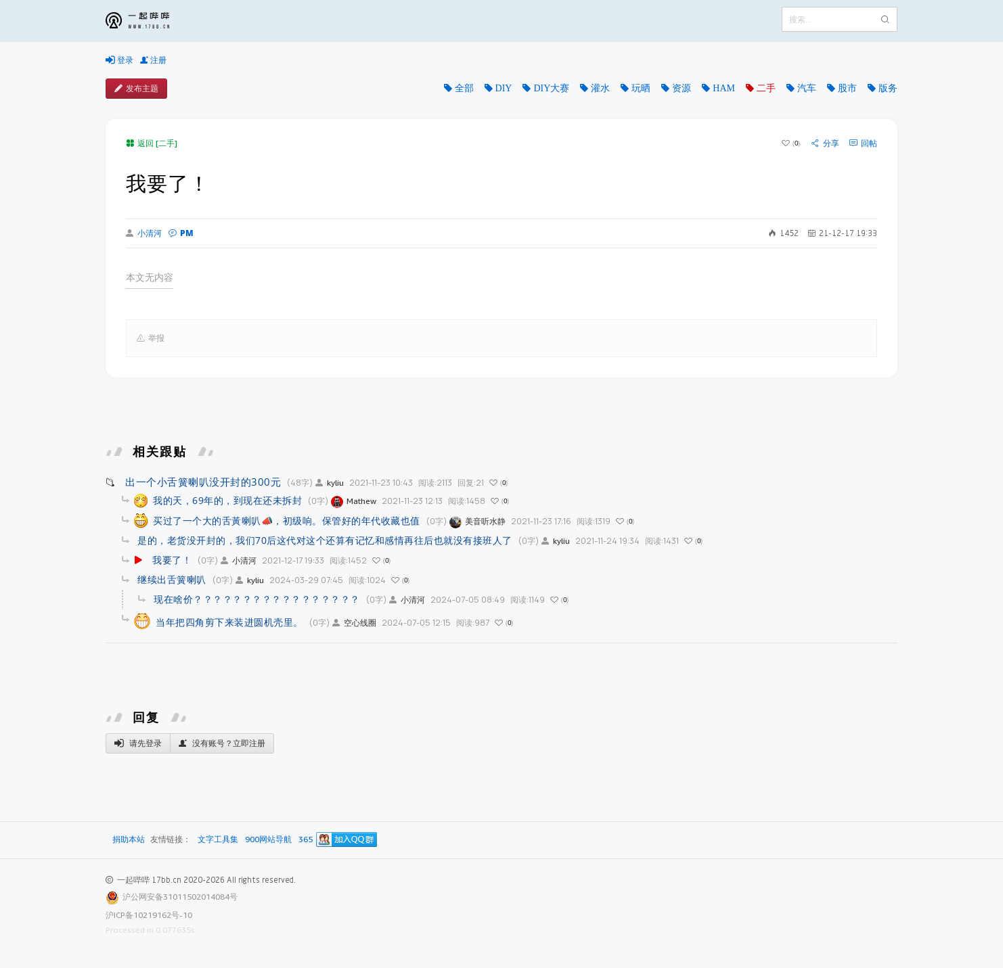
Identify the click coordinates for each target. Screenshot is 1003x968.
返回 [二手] (151, 143)
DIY (503, 88)
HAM (724, 88)
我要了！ (172, 559)
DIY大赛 (551, 88)
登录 (119, 60)
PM (181, 233)
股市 (847, 88)
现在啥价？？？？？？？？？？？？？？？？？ (257, 599)
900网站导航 (268, 839)
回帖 (863, 143)
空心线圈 (354, 623)
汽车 (806, 88)
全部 (464, 88)
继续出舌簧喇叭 (171, 579)
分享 (825, 143)
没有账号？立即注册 (222, 743)
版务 (887, 88)
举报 (150, 338)
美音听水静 (477, 521)
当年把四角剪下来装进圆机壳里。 (229, 622)
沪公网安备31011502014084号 (180, 897)
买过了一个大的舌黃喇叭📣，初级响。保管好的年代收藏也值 (286, 520)
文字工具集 (218, 839)
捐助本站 (128, 839)
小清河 (144, 233)
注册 (153, 60)
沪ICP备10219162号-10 (149, 915)
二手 (766, 88)
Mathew (353, 501)
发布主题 (136, 88)
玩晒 (640, 88)
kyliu (329, 483)
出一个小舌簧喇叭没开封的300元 (203, 481)
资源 (681, 88)
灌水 (600, 88)
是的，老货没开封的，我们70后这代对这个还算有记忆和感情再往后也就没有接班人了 (324, 540)
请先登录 (138, 743)
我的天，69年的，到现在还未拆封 (227, 500)
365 (305, 839)
